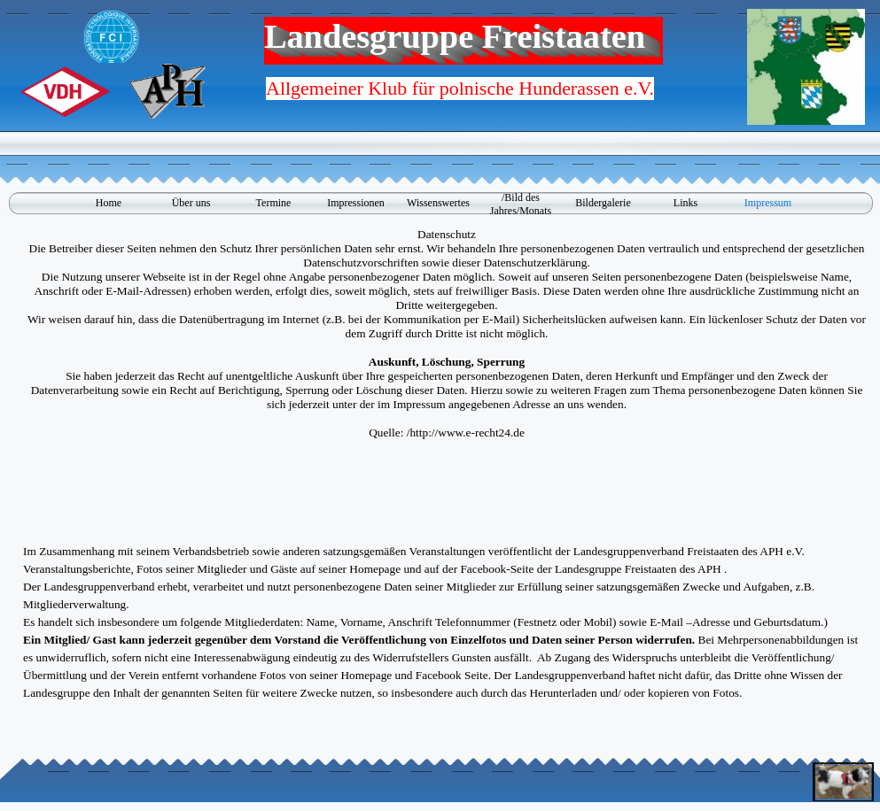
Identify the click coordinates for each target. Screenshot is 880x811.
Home (108, 203)
